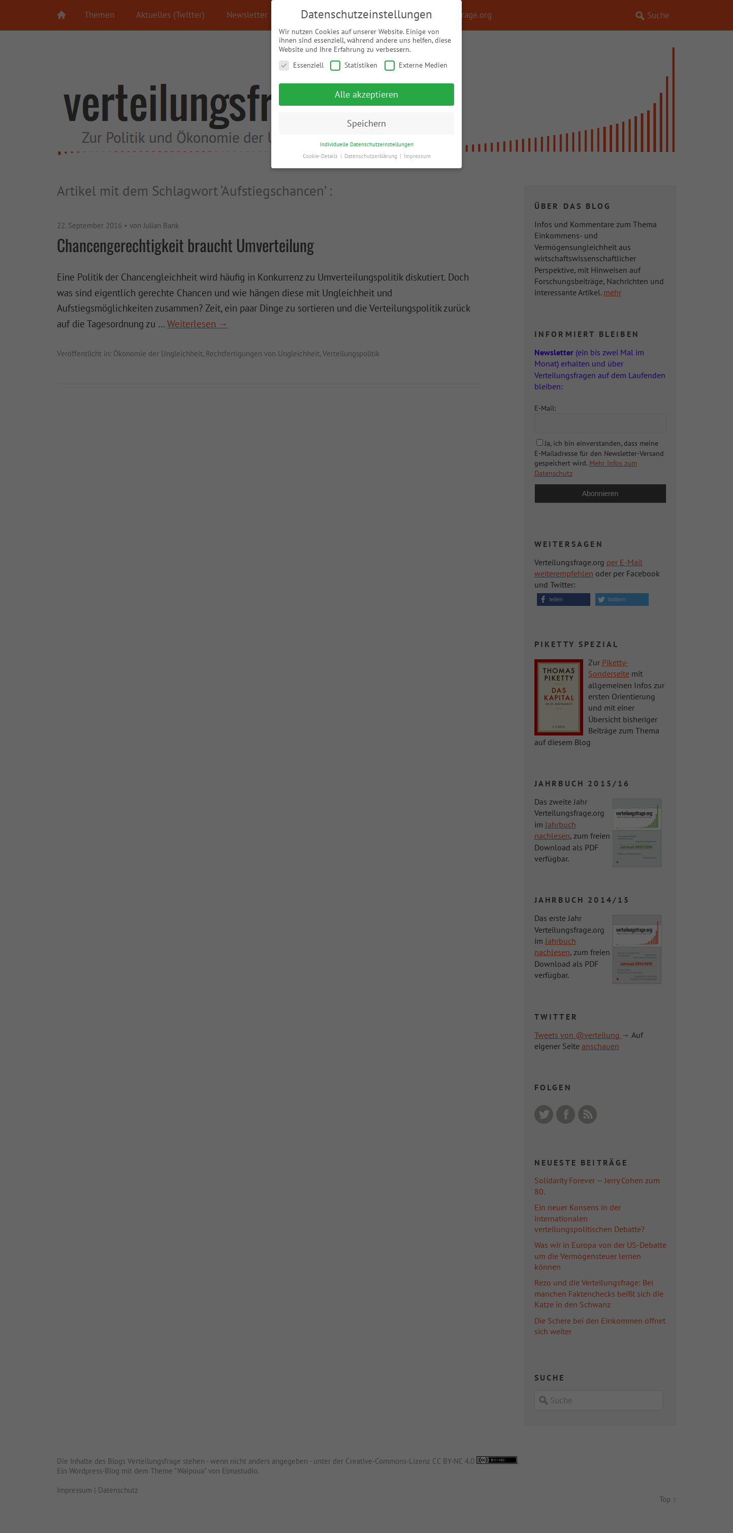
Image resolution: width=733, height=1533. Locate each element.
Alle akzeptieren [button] (366, 94)
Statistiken (353, 65)
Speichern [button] (366, 123)
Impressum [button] (417, 155)
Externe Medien (416, 65)
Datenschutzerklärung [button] (371, 155)
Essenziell (301, 65)
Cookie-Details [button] (321, 155)
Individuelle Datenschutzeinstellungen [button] (366, 143)
